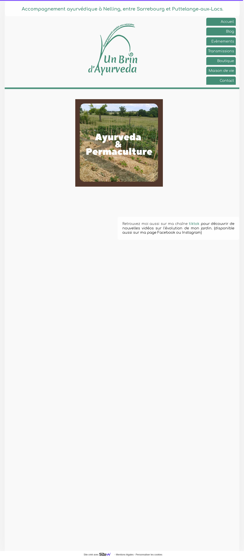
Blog (230, 31)
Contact (227, 81)
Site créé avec (99, 554)
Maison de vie (221, 71)
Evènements (222, 41)
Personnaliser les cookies (149, 554)
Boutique (225, 61)
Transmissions (221, 51)
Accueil (227, 22)
